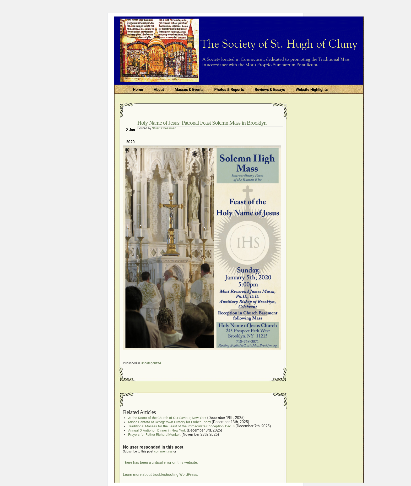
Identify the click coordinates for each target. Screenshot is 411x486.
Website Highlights (312, 89)
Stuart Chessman (164, 128)
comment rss (163, 451)
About (159, 89)
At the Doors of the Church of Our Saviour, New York (167, 418)
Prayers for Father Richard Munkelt (154, 435)
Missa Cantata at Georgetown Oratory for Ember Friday (169, 422)
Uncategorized (151, 363)
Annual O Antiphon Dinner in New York (157, 430)
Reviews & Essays (270, 89)
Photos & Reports (229, 89)
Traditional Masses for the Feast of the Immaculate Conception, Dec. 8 (181, 426)
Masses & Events (189, 89)
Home (138, 89)
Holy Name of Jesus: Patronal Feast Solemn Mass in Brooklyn (202, 122)
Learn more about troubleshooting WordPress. (160, 474)
